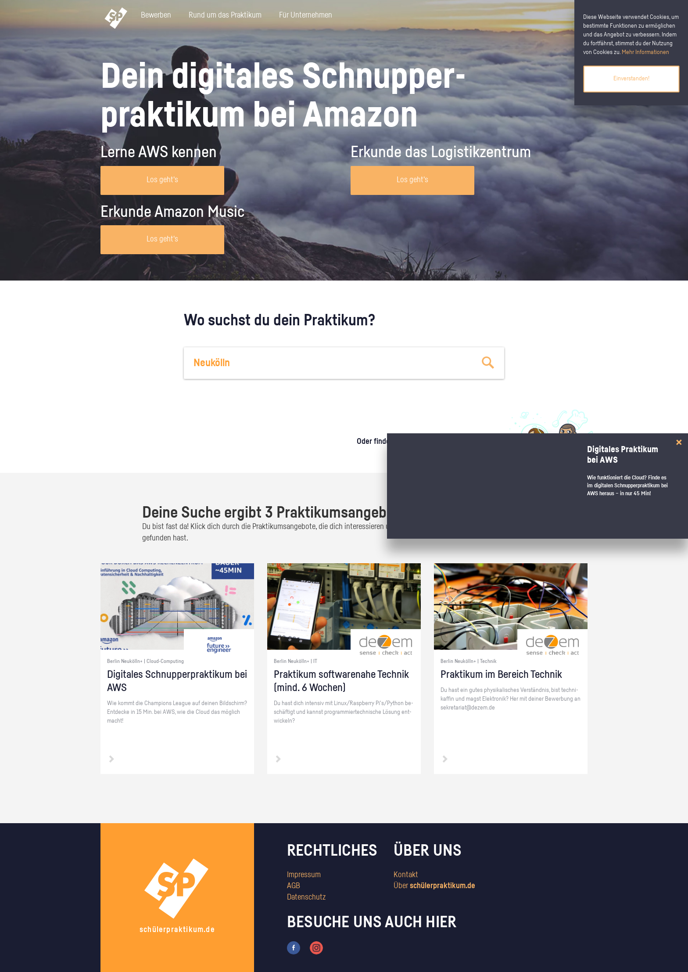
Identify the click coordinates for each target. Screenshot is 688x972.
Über (434, 886)
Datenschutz (306, 897)
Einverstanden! (631, 79)
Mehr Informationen (645, 52)
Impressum (304, 875)
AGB (293, 886)
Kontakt (406, 875)
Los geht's (162, 180)
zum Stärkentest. (457, 450)
